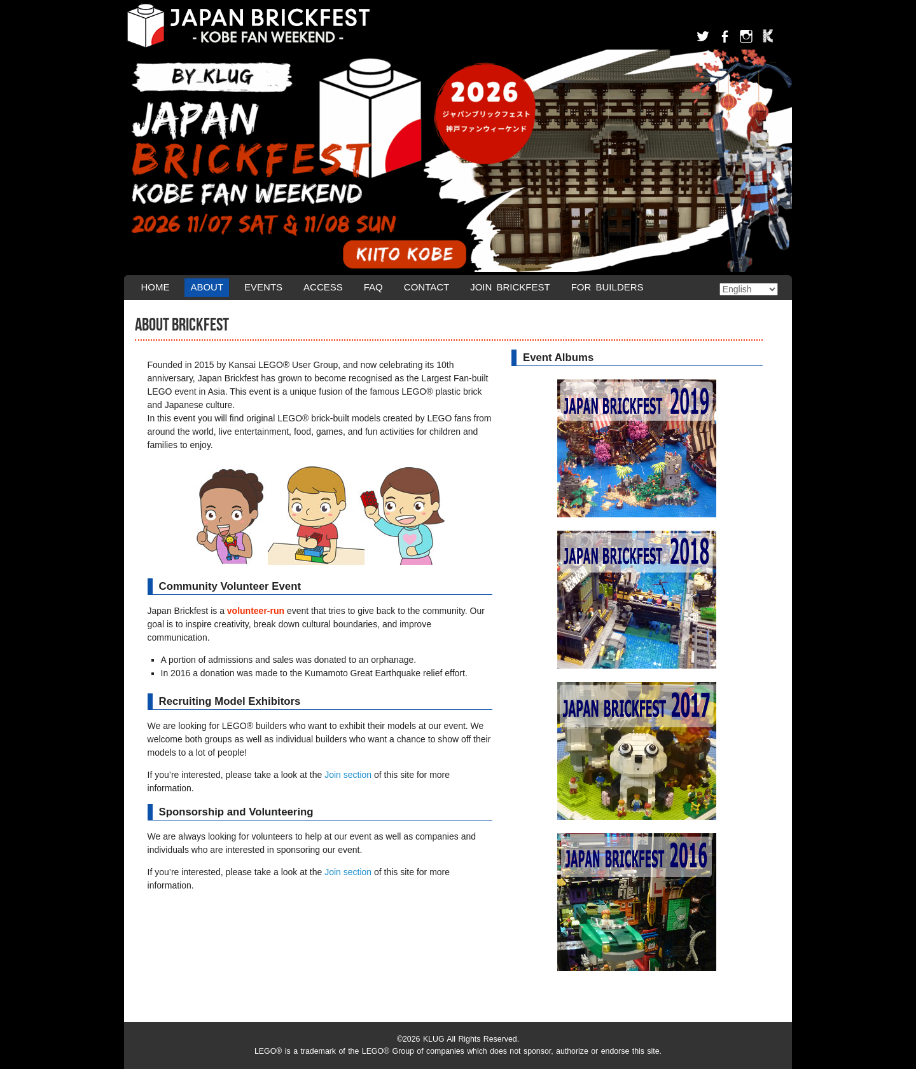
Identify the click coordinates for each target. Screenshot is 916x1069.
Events (263, 287)
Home (155, 287)
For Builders (607, 287)
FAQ (373, 287)
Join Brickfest (510, 287)
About (206, 287)
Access (323, 287)
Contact (426, 287)
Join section (347, 775)
